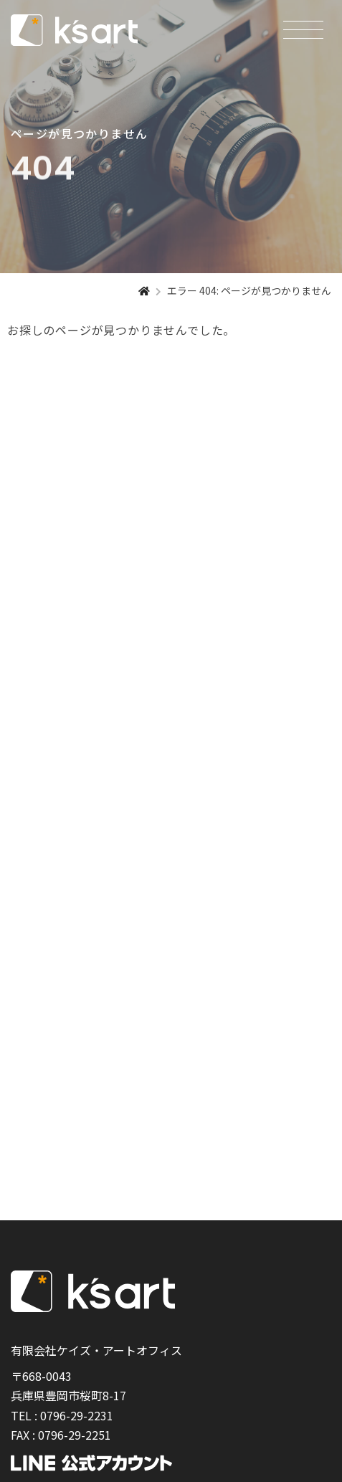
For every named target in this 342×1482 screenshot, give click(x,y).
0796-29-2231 (76, 1415)
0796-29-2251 (74, 1434)
